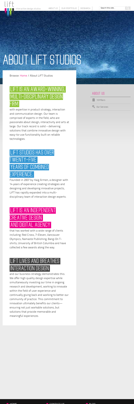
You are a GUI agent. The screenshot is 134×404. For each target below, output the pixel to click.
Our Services (102, 107)
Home (23, 75)
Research (85, 9)
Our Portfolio (69, 9)
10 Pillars (100, 100)
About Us (53, 9)
